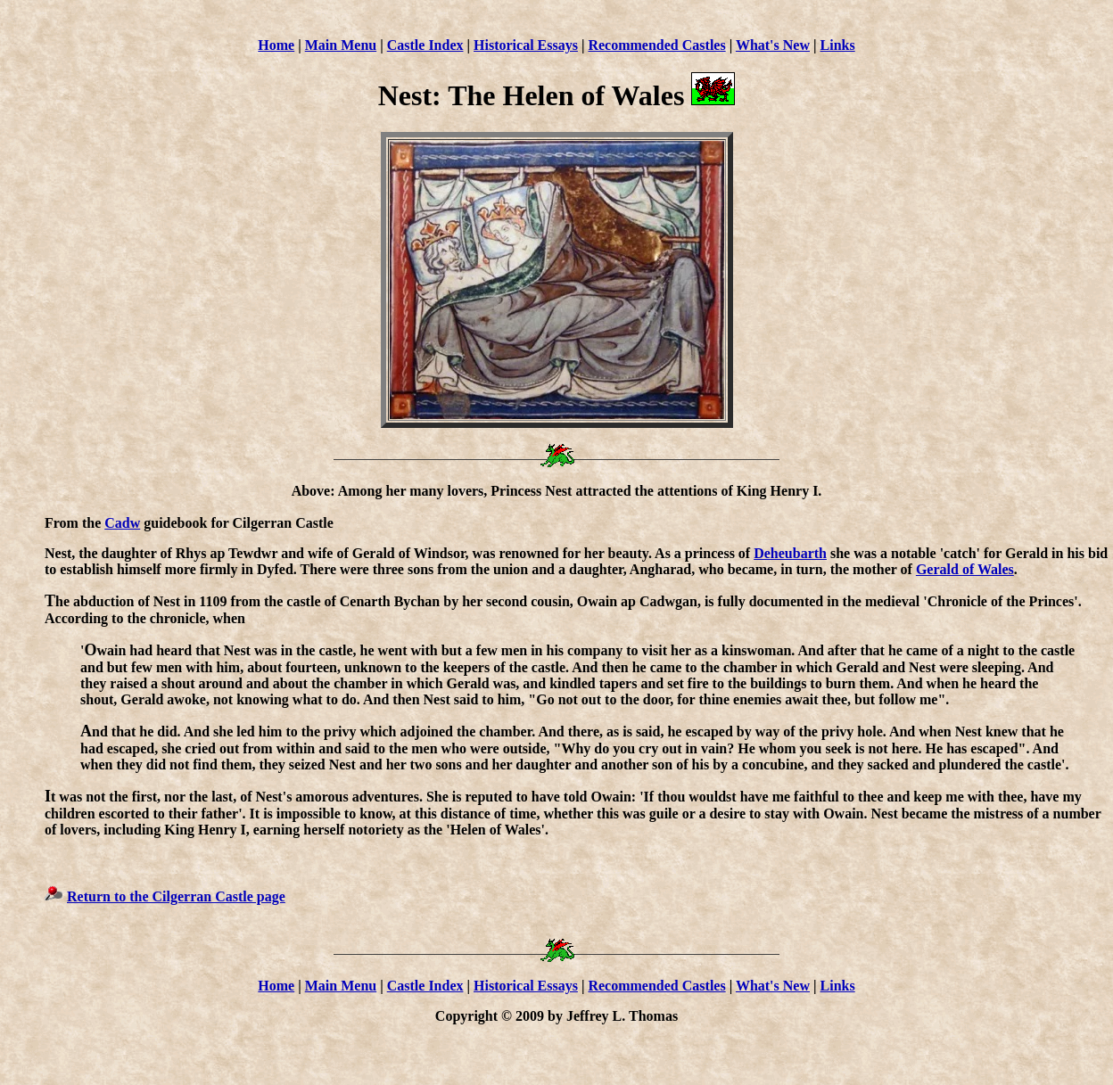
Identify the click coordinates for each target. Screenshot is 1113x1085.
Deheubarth (790, 553)
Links (837, 45)
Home (276, 45)
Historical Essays (526, 45)
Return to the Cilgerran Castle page (176, 896)
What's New (773, 45)
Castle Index (425, 45)
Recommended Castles (656, 45)
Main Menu (340, 45)
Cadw (122, 522)
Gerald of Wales (965, 569)
